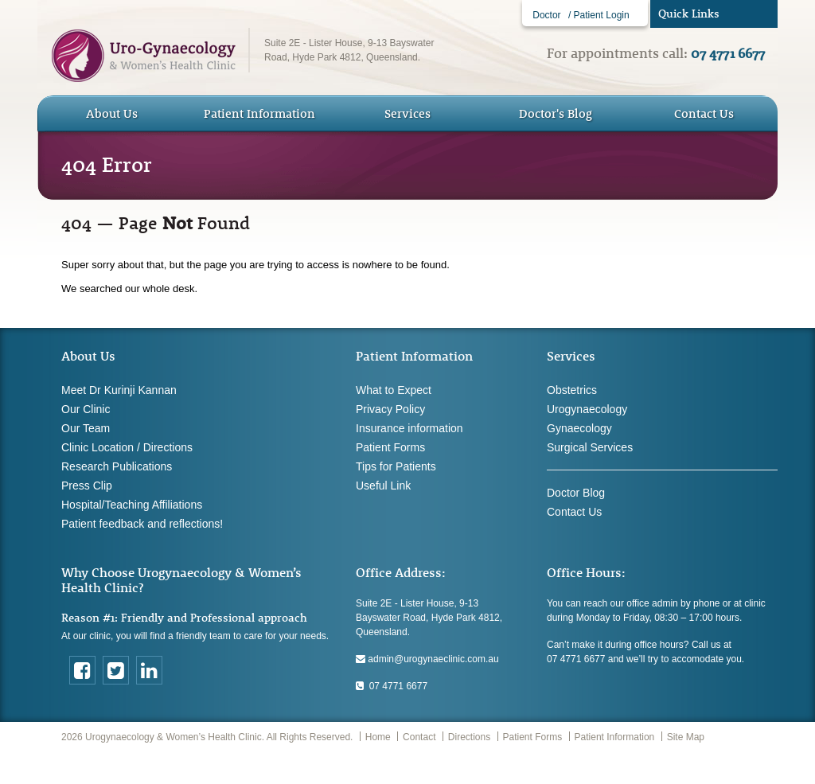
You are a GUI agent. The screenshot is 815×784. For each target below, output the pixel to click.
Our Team (85, 428)
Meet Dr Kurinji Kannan (119, 390)
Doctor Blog (576, 492)
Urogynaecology (587, 409)
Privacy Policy (390, 409)
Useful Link (383, 485)
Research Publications (116, 466)
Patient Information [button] (259, 113)
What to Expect (393, 390)
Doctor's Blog (555, 113)
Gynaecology (579, 428)
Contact (419, 737)
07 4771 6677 (391, 686)
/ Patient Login (599, 15)
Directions (469, 737)
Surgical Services (590, 447)
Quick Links (688, 13)
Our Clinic (85, 409)
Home (378, 737)
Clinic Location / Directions (127, 447)
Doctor (546, 15)
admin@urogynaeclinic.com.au (427, 659)
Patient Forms (390, 447)
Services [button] (407, 113)
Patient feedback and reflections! (142, 523)
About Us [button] (112, 113)
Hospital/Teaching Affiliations (131, 504)
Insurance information (409, 428)
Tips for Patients (396, 466)
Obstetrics (572, 390)
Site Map (685, 737)
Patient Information (615, 737)
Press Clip (86, 485)
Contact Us (704, 113)
